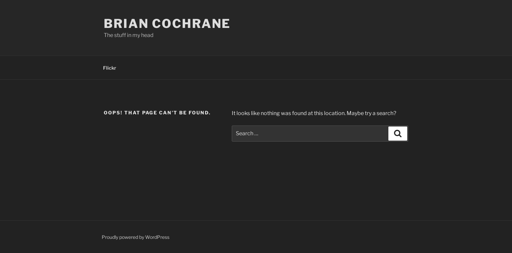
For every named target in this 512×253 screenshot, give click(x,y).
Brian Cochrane (167, 23)
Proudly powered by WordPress (135, 237)
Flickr (109, 68)
